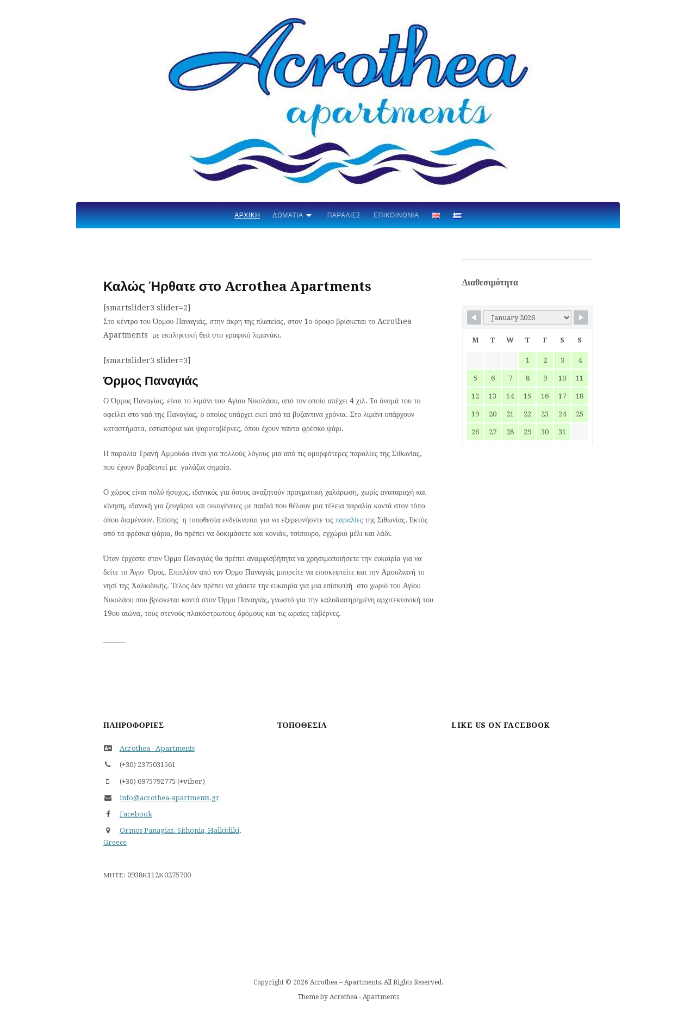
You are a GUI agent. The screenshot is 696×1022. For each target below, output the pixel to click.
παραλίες (349, 519)
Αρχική (247, 215)
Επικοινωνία (396, 215)
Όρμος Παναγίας (348, 885)
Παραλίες (344, 215)
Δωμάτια (287, 215)
